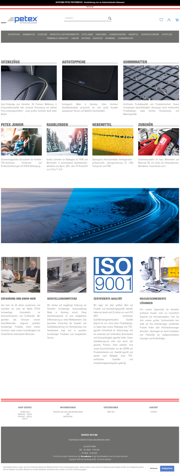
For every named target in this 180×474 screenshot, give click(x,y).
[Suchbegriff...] (87, 18)
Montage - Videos (25, 414)
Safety (25, 419)
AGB (67, 414)
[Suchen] (109, 18)
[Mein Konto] (171, 20)
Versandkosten (86, 456)
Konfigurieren (167, 469)
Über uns (111, 412)
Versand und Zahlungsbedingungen (68, 412)
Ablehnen (154, 469)
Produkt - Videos (25, 417)
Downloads (25, 412)
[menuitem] (87, 20)
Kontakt (153, 412)
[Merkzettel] (163, 20)
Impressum (67, 417)
